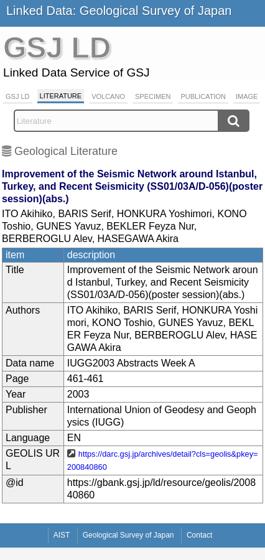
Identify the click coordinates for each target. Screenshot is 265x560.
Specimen (152, 96)
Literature (61, 96)
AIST (61, 535)
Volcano (108, 96)
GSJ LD (18, 96)
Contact (199, 535)
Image (247, 96)
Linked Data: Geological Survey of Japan (118, 10)
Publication (203, 96)
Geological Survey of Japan (128, 535)
